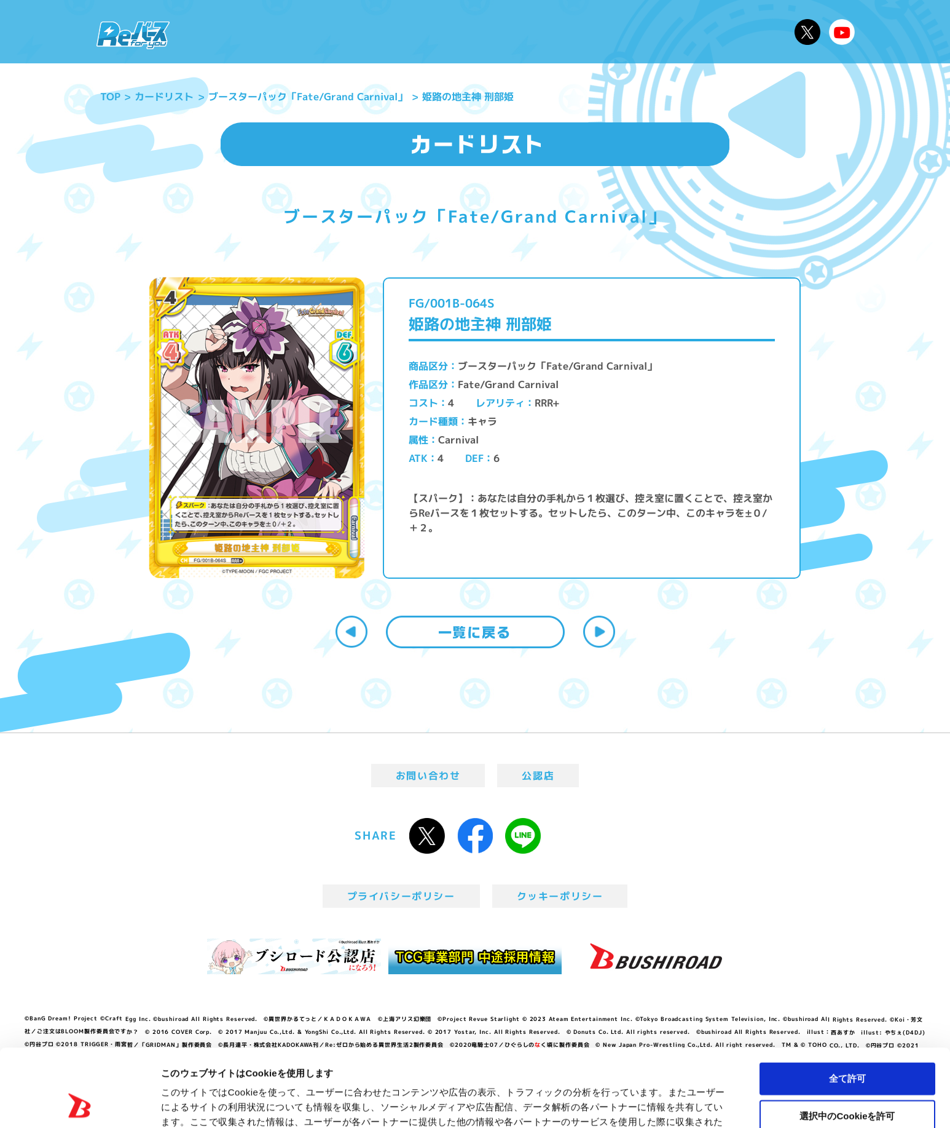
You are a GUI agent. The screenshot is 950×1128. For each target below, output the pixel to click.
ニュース (216, 31)
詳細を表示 (593, 1103)
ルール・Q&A (654, 31)
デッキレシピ (745, 31)
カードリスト (563, 31)
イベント (425, 31)
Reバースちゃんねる (842, 32)
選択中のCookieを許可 (847, 1043)
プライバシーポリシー (401, 896)
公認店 (538, 775)
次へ (599, 632)
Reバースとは (295, 31)
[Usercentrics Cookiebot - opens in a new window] (79, 1104)
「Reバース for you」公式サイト (133, 35)
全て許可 (847, 1005)
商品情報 (487, 31)
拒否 (847, 1079)
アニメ (369, 31)
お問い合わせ (428, 775)
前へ (351, 632)
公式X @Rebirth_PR (807, 32)
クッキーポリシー (560, 896)
